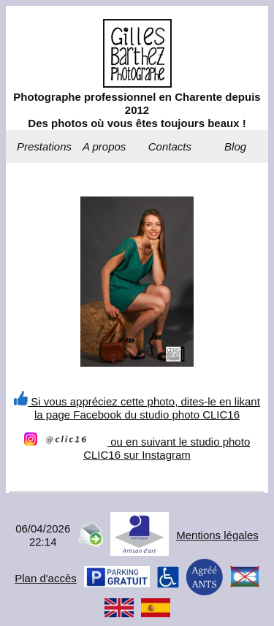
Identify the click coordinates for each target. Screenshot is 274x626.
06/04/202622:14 (42, 535)
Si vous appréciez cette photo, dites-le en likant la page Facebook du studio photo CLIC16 (137, 408)
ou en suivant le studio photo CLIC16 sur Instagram (137, 448)
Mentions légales (217, 535)
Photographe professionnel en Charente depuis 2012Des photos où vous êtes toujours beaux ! (136, 110)
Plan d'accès (46, 578)
